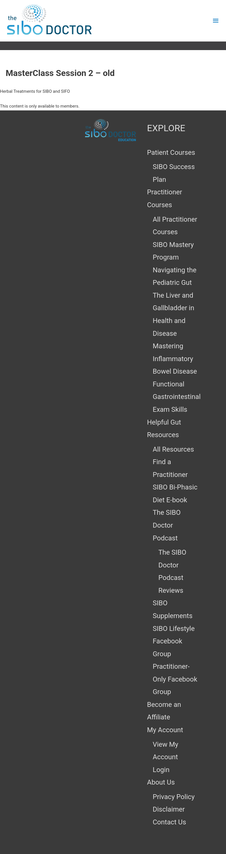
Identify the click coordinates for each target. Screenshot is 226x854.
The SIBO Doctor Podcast (167, 525)
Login (161, 770)
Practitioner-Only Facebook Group (175, 679)
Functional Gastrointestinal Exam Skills (177, 396)
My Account (165, 730)
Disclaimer (169, 809)
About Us (161, 782)
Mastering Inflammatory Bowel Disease (175, 358)
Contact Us (169, 822)
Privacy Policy (174, 797)
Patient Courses (171, 153)
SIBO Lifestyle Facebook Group (174, 641)
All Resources (173, 449)
